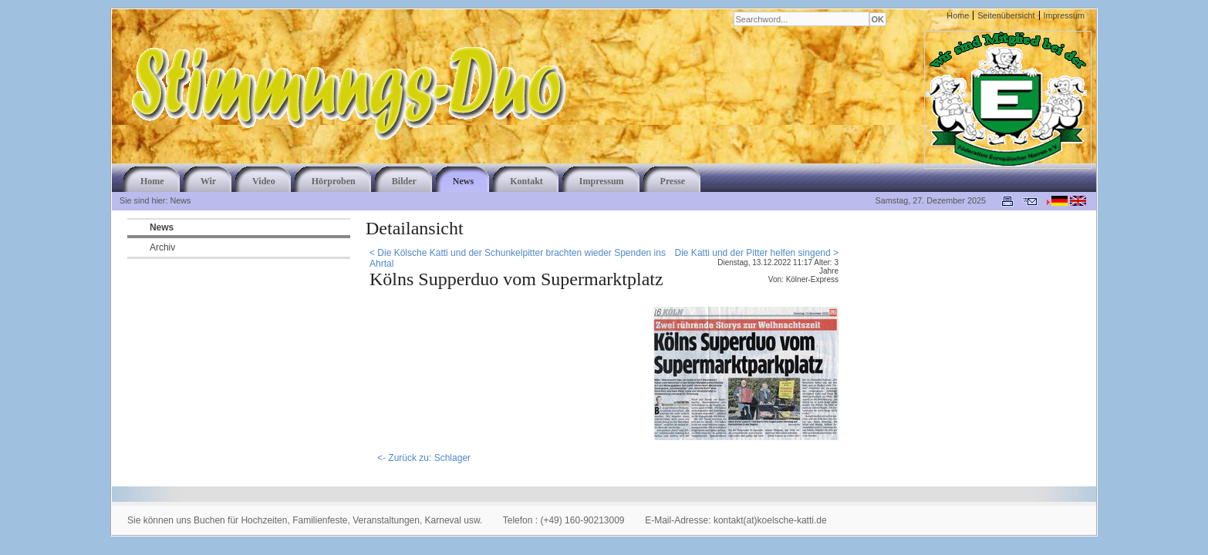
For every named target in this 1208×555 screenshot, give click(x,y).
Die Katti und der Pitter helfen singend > (757, 252)
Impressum (1064, 15)
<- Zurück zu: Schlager (424, 457)
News (162, 227)
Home (957, 15)
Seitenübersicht (1005, 15)
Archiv (162, 247)
